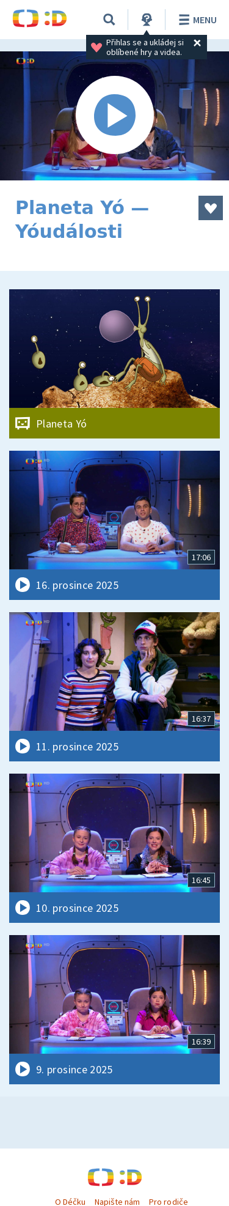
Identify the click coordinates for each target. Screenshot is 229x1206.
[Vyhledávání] (109, 19)
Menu (196, 19)
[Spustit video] (114, 115)
